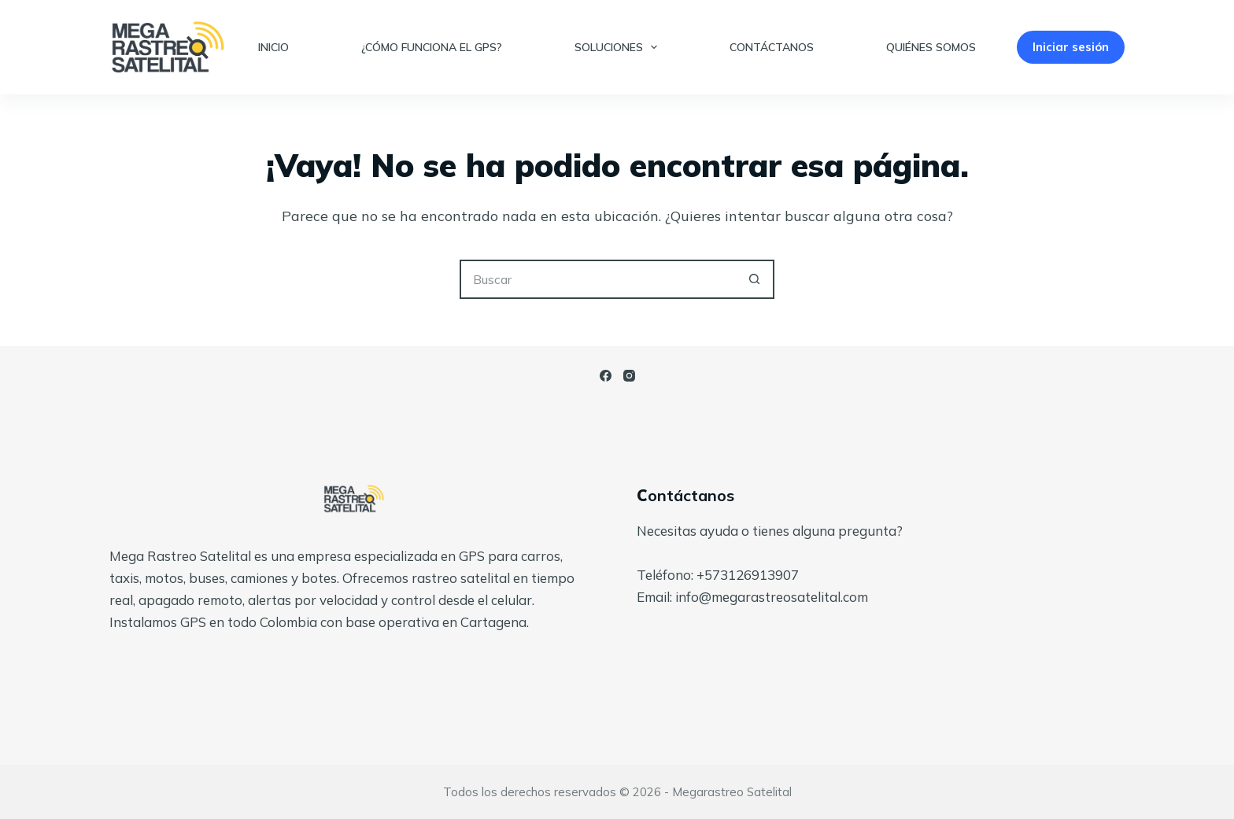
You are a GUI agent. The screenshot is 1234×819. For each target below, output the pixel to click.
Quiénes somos (931, 47)
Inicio (273, 47)
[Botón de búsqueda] (754, 279)
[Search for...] (597, 279)
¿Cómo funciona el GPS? (431, 47)
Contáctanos (772, 47)
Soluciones (619, 47)
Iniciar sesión (1071, 46)
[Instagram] (629, 376)
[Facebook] (605, 376)
